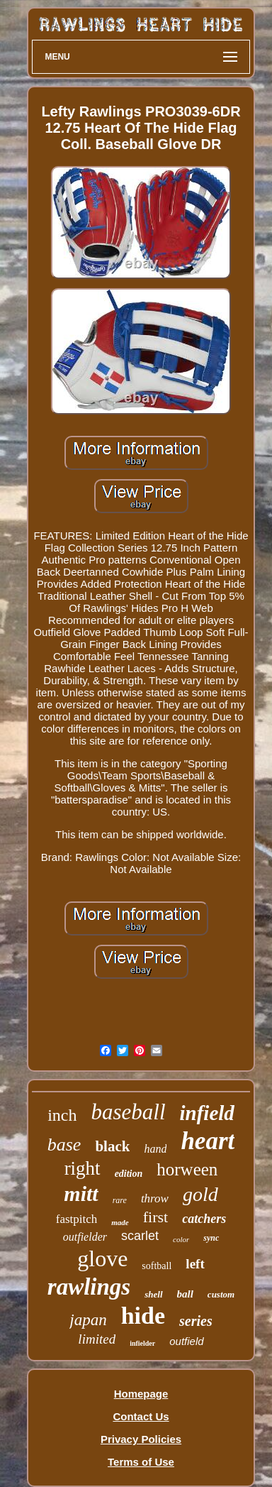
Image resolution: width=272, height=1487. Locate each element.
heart (207, 1141)
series (195, 1321)
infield (207, 1113)
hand (155, 1149)
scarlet (140, 1236)
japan (87, 1320)
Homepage (141, 1394)
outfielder (85, 1237)
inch (61, 1115)
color (181, 1239)
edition (129, 1173)
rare (120, 1200)
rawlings (88, 1287)
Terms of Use (141, 1462)
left (195, 1263)
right (82, 1168)
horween (187, 1169)
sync (211, 1238)
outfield (186, 1341)
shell (153, 1294)
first (155, 1217)
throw (155, 1198)
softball (156, 1266)
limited (96, 1339)
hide (143, 1315)
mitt (81, 1193)
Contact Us (141, 1416)
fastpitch (77, 1219)
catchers (204, 1219)
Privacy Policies (141, 1439)
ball (185, 1294)
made (119, 1222)
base (64, 1144)
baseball (128, 1111)
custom (221, 1294)
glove (102, 1258)
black (112, 1146)
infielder (142, 1343)
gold (200, 1194)
